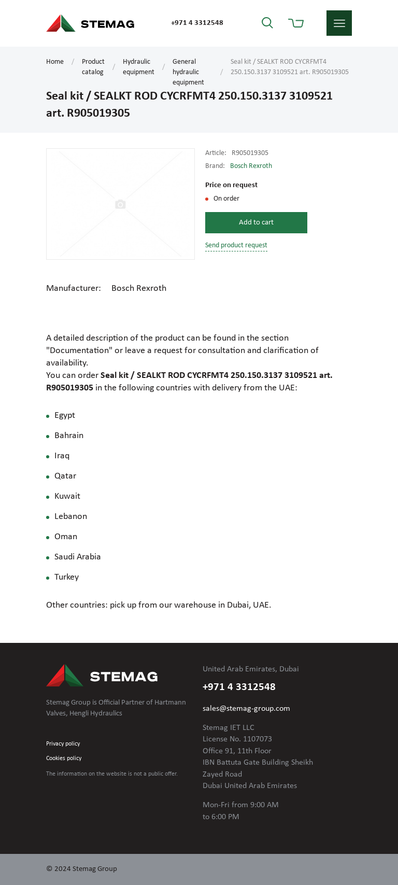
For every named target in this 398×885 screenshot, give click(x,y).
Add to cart (256, 223)
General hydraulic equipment (188, 72)
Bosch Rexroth (251, 166)
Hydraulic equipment (138, 67)
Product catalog (93, 67)
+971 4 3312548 (197, 23)
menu (339, 23)
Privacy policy (63, 744)
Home (55, 62)
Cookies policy (63, 758)
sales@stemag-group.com (246, 709)
